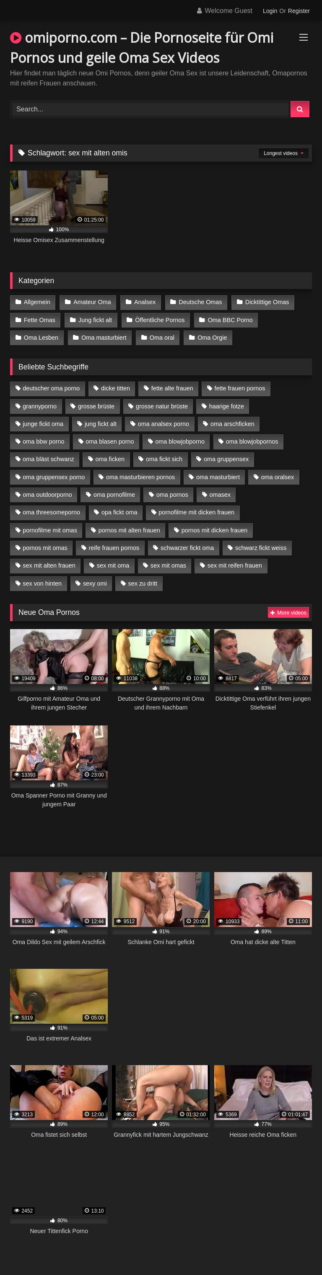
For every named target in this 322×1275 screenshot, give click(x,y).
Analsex (145, 302)
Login (270, 11)
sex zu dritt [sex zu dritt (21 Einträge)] (143, 583)
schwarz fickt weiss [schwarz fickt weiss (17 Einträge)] (260, 548)
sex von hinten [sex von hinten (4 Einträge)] (42, 583)
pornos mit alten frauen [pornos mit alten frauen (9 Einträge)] (129, 530)
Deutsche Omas (200, 302)
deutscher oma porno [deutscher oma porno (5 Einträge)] (51, 388)
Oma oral (162, 337)
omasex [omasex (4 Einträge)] (220, 494)
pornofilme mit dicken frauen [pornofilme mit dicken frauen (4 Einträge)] (196, 512)
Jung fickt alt (95, 320)
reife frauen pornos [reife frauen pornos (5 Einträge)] (113, 548)
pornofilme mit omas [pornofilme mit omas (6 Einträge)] (50, 530)
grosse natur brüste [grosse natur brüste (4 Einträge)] (162, 406)
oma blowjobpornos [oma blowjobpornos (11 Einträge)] (252, 441)
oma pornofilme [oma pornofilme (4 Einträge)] (114, 494)
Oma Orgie (212, 337)
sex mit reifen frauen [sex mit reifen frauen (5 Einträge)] (235, 565)
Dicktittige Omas (267, 302)
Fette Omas (39, 320)
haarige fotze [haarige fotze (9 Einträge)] (226, 406)
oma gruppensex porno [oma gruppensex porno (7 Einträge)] (54, 477)
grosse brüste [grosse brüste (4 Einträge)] (96, 406)
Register (299, 11)
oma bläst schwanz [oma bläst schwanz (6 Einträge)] (48, 459)
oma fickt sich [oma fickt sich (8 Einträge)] (164, 459)
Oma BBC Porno (230, 320)
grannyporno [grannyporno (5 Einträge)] (40, 406)
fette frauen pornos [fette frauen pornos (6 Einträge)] (240, 388)
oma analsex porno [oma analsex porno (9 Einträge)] (163, 424)
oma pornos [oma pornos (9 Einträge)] (172, 494)
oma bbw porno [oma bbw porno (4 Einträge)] (43, 441)
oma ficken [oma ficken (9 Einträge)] (110, 459)
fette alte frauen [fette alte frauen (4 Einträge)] (172, 388)
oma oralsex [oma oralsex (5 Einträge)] (277, 477)
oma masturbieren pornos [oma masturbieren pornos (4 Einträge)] (140, 477)
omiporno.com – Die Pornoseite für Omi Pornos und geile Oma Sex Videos (141, 47)
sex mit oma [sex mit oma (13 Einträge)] (113, 565)
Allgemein (37, 302)
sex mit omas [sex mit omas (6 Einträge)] (168, 565)
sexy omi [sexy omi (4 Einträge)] (95, 583)
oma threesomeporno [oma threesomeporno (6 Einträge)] (51, 512)
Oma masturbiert (103, 337)
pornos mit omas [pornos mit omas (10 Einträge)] (45, 548)
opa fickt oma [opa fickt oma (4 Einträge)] (119, 512)
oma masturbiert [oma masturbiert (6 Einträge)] (218, 477)
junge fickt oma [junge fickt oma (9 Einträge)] (43, 424)
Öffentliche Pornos (159, 320)
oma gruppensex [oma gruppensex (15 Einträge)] (226, 459)
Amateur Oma (92, 302)
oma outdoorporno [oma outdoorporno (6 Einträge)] (47, 494)
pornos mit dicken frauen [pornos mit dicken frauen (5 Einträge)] (215, 530)
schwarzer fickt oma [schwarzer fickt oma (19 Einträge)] (187, 548)
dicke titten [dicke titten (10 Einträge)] (115, 388)
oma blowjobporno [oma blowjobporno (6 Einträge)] (180, 441)
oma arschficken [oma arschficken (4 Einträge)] (232, 424)
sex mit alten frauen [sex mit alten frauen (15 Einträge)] (49, 565)
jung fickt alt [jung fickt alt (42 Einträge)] (101, 424)
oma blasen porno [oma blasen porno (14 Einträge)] (110, 441)
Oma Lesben (41, 337)
